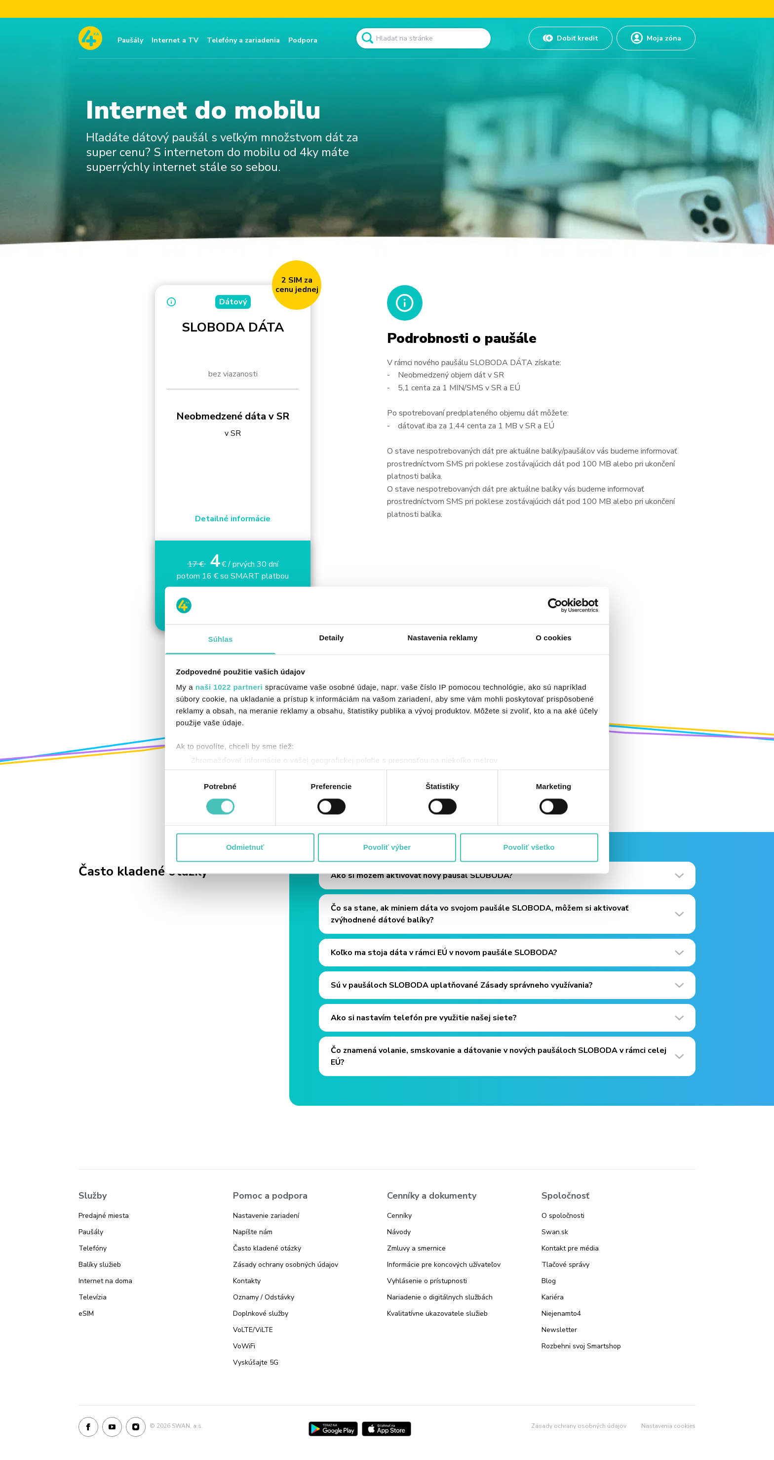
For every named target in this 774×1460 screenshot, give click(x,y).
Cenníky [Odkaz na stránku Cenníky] (399, 1215)
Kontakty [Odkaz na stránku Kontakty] (247, 1281)
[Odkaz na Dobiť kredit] (571, 38)
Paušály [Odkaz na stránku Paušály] (90, 1232)
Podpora (302, 40)
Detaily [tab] (331, 638)
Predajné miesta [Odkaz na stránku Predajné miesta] (103, 1215)
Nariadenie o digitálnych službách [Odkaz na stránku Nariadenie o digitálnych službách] (440, 1297)
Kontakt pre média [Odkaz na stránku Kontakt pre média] (570, 1248)
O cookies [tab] (554, 638)
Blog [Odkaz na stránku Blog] (549, 1281)
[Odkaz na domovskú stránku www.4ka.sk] (90, 38)
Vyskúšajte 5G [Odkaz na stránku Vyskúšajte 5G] (255, 1362)
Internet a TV (175, 40)
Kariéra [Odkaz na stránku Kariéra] (553, 1297)
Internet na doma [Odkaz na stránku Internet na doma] (105, 1281)
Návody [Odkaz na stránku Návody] (399, 1232)
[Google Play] (333, 1428)
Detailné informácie (233, 518)
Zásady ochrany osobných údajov (578, 1426)
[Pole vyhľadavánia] (423, 38)
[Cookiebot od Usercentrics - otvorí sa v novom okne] (555, 605)
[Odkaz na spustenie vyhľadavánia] (367, 38)
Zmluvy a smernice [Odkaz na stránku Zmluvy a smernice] (416, 1248)
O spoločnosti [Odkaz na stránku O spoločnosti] (563, 1215)
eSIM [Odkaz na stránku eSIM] (86, 1313)
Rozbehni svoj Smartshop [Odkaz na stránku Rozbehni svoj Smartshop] (581, 1346)
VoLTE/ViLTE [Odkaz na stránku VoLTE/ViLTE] (253, 1330)
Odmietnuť (245, 847)
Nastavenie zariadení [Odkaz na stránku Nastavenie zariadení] (266, 1215)
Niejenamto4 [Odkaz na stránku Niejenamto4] (561, 1313)
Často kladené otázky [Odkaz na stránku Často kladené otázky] (267, 1248)
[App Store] (386, 1428)
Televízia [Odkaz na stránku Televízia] (92, 1297)
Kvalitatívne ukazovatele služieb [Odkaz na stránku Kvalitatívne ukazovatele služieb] (437, 1313)
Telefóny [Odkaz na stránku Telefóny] (92, 1248)
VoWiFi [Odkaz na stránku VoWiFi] (244, 1346)
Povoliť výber (387, 847)
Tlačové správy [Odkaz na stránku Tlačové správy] (565, 1264)
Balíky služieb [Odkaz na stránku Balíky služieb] (99, 1264)
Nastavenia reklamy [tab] (443, 638)
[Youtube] (112, 1428)
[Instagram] (136, 1428)
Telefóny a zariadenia (243, 40)
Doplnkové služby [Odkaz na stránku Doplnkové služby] (260, 1313)
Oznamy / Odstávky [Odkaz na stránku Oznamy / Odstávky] (263, 1297)
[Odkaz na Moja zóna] (656, 38)
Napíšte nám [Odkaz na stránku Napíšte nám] (252, 1232)
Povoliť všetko (529, 847)
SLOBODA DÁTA (233, 327)
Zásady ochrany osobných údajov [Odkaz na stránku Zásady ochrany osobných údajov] (285, 1264)
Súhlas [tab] (220, 639)
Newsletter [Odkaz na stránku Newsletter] (559, 1330)
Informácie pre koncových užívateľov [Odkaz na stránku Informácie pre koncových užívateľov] (444, 1264)
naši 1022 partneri (229, 687)
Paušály (130, 40)
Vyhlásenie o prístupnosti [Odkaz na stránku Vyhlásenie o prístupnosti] (427, 1281)
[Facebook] (88, 1428)
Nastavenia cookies (668, 1426)
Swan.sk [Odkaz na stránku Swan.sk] (555, 1232)
